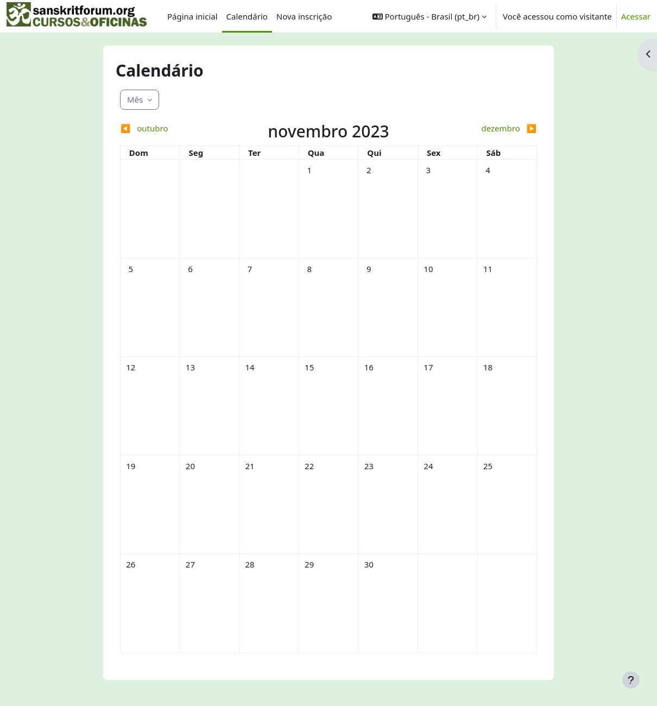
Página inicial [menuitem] (192, 16)
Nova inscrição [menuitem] (304, 16)
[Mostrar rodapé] (631, 680)
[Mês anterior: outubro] (172, 128)
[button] (429, 16)
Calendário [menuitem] (247, 16)
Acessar (635, 16)
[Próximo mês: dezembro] (485, 128)
